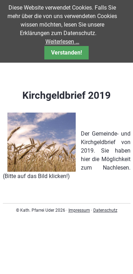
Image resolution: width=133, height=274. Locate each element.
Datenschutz (105, 210)
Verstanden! (66, 52)
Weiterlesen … (62, 41)
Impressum (79, 210)
